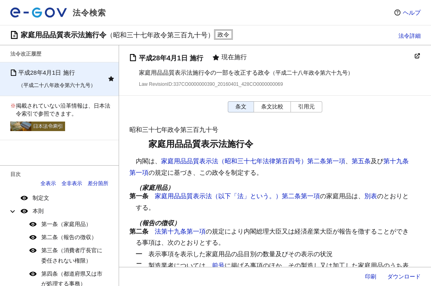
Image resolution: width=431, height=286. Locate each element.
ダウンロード (404, 276)
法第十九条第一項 (180, 231)
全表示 (48, 183)
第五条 (361, 161)
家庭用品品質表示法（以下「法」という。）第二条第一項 (237, 196)
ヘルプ (412, 12)
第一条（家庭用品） (66, 224)
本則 (38, 211)
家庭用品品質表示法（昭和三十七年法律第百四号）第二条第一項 (253, 161)
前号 (218, 265)
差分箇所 (98, 183)
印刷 (370, 276)
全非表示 (72, 183)
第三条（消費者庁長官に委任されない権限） (71, 255)
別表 (370, 196)
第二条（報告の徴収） (69, 237)
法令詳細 (409, 36)
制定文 (41, 198)
